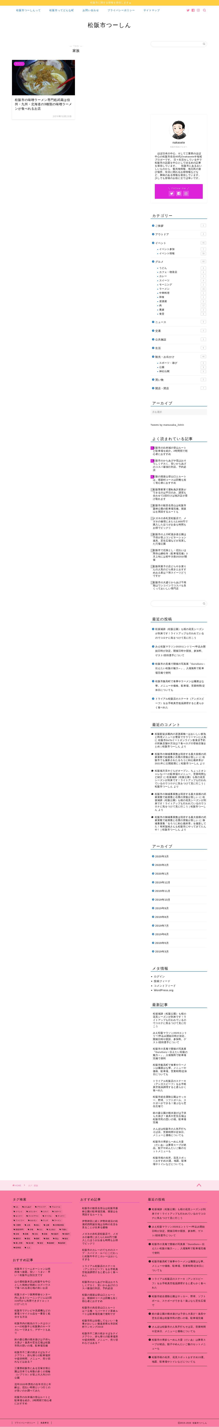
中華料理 (182, 293)
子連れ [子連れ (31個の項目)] (64, 1230)
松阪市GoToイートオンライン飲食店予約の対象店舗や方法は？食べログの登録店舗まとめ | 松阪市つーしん (180, 743)
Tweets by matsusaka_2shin (167, 425)
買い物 (180, 379)
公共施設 (180, 339)
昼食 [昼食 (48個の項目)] (45, 1234)
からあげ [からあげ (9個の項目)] (27, 1207)
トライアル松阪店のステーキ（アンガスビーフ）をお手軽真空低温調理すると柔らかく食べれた (179, 703)
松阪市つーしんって (28, 10)
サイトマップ (152, 10)
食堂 (182, 314)
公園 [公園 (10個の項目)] (47, 1225)
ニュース (180, 322)
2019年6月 (162, 934)
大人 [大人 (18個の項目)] (41, 1230)
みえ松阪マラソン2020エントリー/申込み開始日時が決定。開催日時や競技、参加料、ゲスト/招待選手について (180, 651)
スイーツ (182, 280)
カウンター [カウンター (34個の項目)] (32, 1211)
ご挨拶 (180, 225)
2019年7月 (162, 925)
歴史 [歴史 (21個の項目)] (28, 1239)
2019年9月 (162, 908)
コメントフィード (165, 985)
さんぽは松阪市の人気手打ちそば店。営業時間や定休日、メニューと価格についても (179, 1329)
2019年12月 (163, 882)
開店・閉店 (180, 388)
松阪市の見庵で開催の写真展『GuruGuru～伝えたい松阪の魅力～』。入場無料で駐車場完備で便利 (180, 668)
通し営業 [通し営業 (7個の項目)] (19, 1243)
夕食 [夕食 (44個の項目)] (31, 1230)
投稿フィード (162, 981)
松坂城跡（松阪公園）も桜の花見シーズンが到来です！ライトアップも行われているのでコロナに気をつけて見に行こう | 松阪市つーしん (180, 803)
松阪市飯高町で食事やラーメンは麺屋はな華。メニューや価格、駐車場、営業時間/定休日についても (180, 686)
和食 (182, 297)
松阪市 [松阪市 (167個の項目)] (56, 1234)
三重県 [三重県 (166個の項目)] (18, 1225)
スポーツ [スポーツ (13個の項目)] (57, 1211)
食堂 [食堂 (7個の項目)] (41, 1243)
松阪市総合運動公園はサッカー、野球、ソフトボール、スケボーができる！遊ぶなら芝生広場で (179, 1300)
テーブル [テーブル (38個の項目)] (48, 1216)
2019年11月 (163, 891)
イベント (180, 242)
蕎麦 (182, 310)
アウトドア (180, 234)
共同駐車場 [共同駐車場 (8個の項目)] (59, 1225)
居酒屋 (182, 301)
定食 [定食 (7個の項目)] (17, 1234)
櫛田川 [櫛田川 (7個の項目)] (18, 1239)
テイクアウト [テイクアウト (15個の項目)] (33, 1216)
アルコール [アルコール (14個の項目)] (56, 1207)
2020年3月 (162, 856)
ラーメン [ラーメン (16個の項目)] (57, 1221)
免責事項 (45, 1423)
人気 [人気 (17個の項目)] (28, 1225)
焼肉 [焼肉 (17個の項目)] (47, 1239)
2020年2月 (162, 865)
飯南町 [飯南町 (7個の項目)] (51, 1243)
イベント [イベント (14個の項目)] (19, 1211)
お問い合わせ (91, 10)
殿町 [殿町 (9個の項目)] (38, 1239)
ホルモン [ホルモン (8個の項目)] (33, 1221)
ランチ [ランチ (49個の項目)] (45, 1221)
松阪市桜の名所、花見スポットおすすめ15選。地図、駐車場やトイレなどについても (179, 1359)
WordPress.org (163, 990)
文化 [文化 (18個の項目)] (36, 1234)
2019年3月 (162, 951)
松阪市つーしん (109, 24)
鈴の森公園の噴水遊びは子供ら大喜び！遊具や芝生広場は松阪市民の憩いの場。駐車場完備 (179, 1316)
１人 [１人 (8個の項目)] (28, 1248)
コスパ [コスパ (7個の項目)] (45, 1211)
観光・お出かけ (180, 356)
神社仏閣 (182, 371)
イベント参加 (182, 249)
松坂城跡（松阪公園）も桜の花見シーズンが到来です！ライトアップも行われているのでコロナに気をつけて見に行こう (179, 633)
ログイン (159, 976)
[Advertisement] (179, 82)
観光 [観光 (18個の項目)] (66, 1239)
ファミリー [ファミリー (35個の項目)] (20, 1221)
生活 (180, 348)
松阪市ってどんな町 (61, 10)
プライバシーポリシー (121, 10)
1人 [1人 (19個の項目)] (17, 1207)
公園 (182, 367)
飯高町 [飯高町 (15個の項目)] (62, 1243)
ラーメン (182, 289)
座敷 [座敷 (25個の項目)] (26, 1234)
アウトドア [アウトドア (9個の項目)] (41, 1207)
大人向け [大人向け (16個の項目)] (52, 1230)
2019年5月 (162, 942)
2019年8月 (162, 916)
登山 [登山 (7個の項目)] (57, 1239)
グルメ (180, 261)
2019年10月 (163, 899)
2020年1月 (162, 873)
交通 (180, 330)
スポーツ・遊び (182, 363)
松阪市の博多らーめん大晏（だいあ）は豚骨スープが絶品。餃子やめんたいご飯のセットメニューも (179, 1344)
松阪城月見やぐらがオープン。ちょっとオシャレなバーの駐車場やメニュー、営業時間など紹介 (180, 774)
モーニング (182, 285)
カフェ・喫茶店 (182, 272)
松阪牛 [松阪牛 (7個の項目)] (67, 1234)
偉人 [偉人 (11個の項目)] (38, 1225)
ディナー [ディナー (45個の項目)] (61, 1216)
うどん (182, 268)
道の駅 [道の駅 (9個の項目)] (31, 1243)
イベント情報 (182, 253)
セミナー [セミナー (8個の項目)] (19, 1216)
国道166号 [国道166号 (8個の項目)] (20, 1230)
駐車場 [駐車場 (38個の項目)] (18, 1248)
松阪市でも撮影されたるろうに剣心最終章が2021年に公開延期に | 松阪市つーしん (180, 760)
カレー (182, 276)
